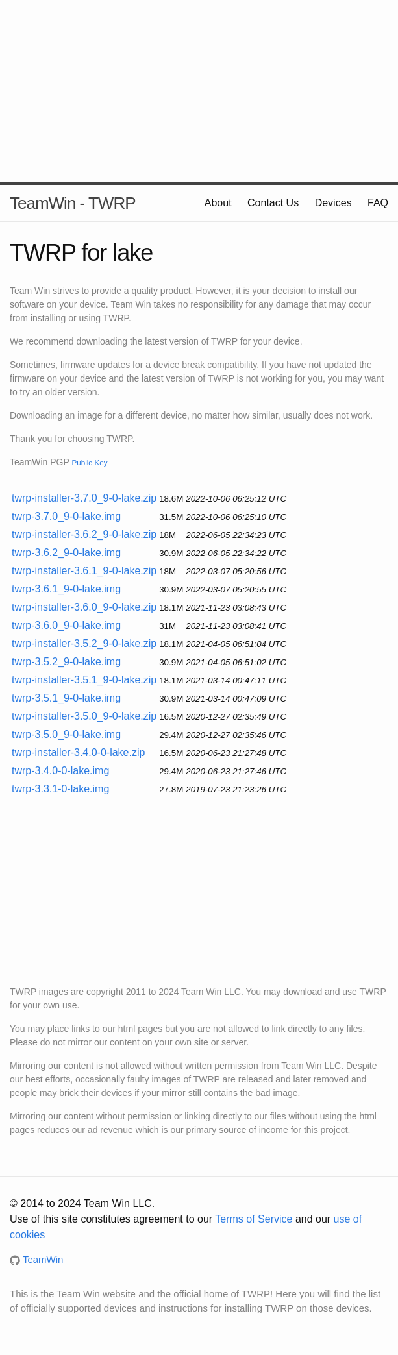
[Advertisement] (199, 91)
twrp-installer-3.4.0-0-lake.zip (78, 752)
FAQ (377, 202)
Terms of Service (253, 1219)
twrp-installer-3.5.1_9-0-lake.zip (84, 679)
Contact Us (273, 202)
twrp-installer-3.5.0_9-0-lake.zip (84, 716)
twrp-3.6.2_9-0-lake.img (66, 552)
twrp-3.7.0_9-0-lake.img (66, 516)
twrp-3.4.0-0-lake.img (60, 770)
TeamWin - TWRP (73, 203)
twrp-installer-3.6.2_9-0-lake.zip (84, 534)
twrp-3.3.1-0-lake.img (60, 788)
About (218, 202)
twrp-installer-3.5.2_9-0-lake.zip (84, 643)
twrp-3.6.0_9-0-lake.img (66, 625)
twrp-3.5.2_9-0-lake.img (66, 661)
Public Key (89, 462)
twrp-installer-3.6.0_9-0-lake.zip (84, 607)
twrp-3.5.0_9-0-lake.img (66, 734)
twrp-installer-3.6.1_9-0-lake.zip (84, 570)
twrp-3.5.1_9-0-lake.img (66, 697)
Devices (333, 202)
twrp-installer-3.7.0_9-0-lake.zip (84, 498)
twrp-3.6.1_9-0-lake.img (66, 588)
